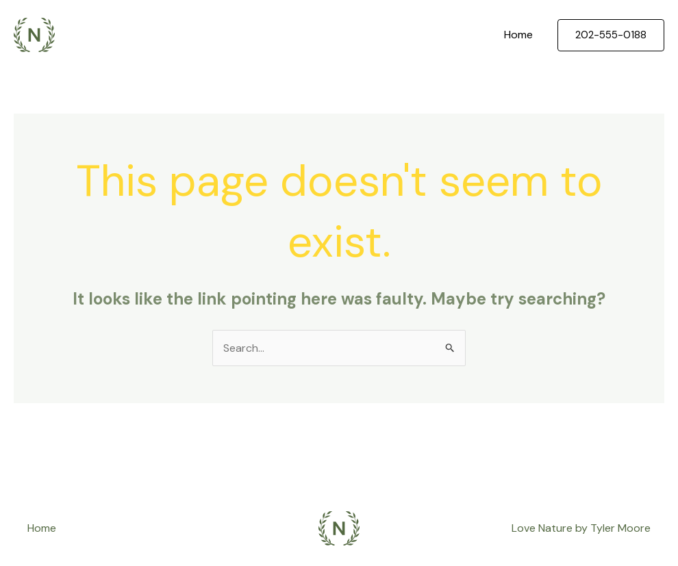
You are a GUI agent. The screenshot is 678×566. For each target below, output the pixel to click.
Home (518, 34)
